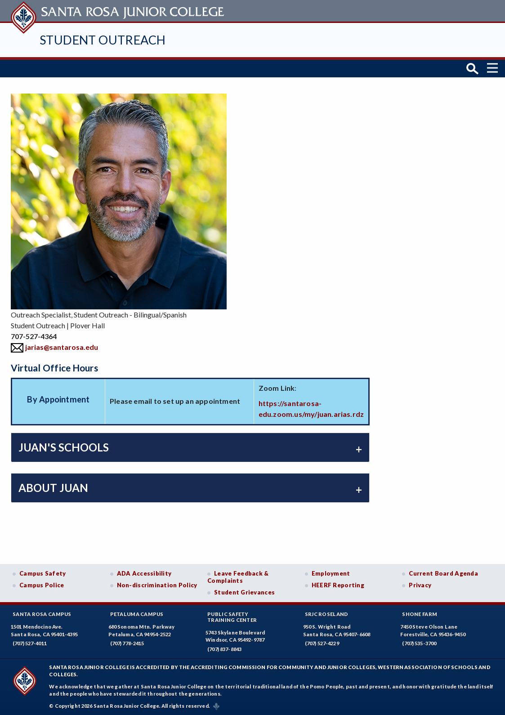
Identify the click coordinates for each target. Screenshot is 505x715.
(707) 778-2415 (127, 642)
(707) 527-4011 (30, 642)
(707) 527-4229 (322, 642)
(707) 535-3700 (419, 642)
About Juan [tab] (53, 486)
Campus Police (41, 584)
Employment (331, 572)
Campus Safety (42, 572)
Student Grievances (244, 591)
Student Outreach (102, 39)
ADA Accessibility (144, 572)
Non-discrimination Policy (157, 584)
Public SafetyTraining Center (232, 616)
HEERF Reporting (338, 584)
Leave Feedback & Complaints (237, 576)
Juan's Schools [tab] (63, 446)
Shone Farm (419, 613)
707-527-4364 (34, 335)
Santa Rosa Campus (42, 613)
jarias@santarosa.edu (61, 345)
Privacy (420, 584)
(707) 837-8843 (224, 648)
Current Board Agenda (443, 572)
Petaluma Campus (137, 613)
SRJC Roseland (327, 613)
